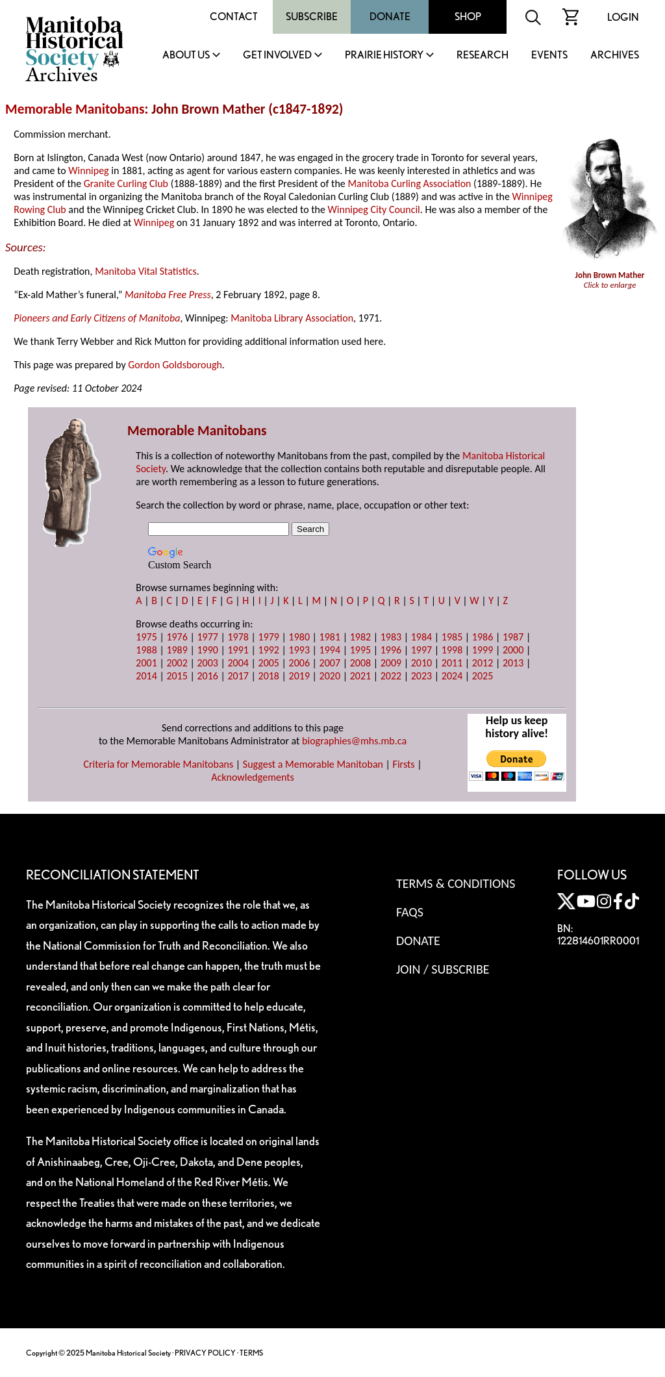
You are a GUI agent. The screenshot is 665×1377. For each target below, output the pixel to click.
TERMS (251, 1353)
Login (623, 17)
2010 (421, 663)
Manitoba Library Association (292, 318)
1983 (391, 637)
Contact (234, 16)
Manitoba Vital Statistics (146, 271)
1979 (268, 637)
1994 (330, 650)
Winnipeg (88, 170)
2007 (330, 663)
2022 (391, 676)
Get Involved (277, 55)
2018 (268, 676)
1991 (237, 650)
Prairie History (384, 55)
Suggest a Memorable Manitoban (313, 764)
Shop (468, 16)
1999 (482, 650)
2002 (176, 663)
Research (482, 55)
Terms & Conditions (455, 883)
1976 (176, 637)
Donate (390, 16)
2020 (330, 676)
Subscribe (312, 16)
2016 (207, 676)
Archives (614, 55)
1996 (391, 650)
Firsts (404, 764)
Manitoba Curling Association (409, 183)
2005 (268, 663)
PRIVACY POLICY (205, 1353)
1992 (268, 650)
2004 (237, 663)
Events (549, 55)
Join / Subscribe (443, 969)
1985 (452, 637)
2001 (146, 663)
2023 (421, 676)
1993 (299, 650)
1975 (146, 637)
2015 (176, 676)
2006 (299, 663)
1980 (299, 637)
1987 (513, 637)
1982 (360, 637)
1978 (237, 637)
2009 (391, 663)
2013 (513, 663)
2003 (207, 663)
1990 (207, 650)
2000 (513, 650)
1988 (146, 650)
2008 (360, 663)
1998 (452, 650)
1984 (421, 637)
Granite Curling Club (126, 183)
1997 (421, 650)
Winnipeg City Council (374, 209)
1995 (360, 650)
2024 (452, 676)
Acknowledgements (252, 777)
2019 (299, 676)
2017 (237, 676)
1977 (207, 637)
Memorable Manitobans (75, 109)
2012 (482, 663)
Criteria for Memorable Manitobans (158, 764)
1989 (176, 650)
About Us (186, 55)
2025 (482, 676)
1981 (330, 637)
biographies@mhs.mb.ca (354, 741)
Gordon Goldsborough (175, 365)
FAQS (409, 912)
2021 (360, 676)
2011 (452, 663)
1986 (482, 637)
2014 (146, 676)
